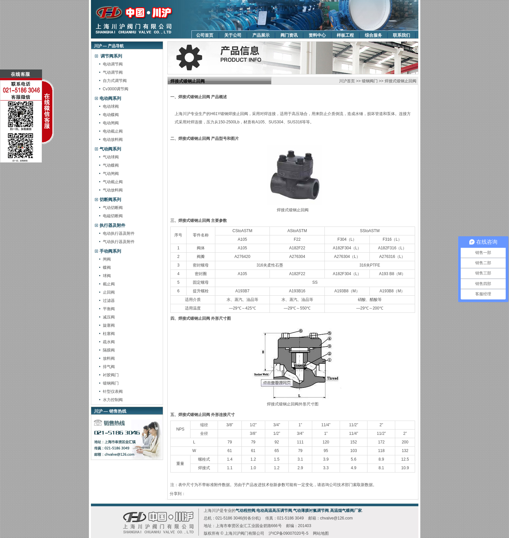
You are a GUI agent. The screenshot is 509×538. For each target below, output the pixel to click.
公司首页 (204, 35)
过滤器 (109, 300)
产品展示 (261, 35)
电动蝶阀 (111, 114)
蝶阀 (107, 267)
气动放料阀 (113, 190)
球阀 (107, 275)
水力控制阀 (113, 399)
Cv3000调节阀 (115, 89)
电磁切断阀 (113, 216)
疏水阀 (109, 342)
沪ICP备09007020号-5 (288, 533)
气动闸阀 (111, 173)
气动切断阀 (113, 207)
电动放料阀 (113, 139)
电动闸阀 (111, 123)
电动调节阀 (113, 64)
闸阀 (107, 259)
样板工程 (345, 35)
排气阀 (109, 366)
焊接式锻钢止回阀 (400, 81)
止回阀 (109, 292)
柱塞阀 (109, 333)
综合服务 (373, 35)
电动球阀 (111, 106)
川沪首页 (347, 81)
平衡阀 (109, 309)
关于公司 (232, 35)
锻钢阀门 (111, 383)
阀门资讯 (289, 35)
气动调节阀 (113, 72)
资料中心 (317, 35)
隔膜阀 (109, 350)
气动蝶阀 (111, 165)
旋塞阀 (109, 325)
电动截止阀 (113, 131)
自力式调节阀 (115, 80)
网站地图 (321, 533)
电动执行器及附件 (119, 233)
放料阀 (109, 358)
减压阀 (109, 317)
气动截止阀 (113, 182)
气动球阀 (111, 157)
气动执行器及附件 (119, 241)
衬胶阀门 (111, 375)
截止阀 (109, 284)
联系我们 (401, 35)
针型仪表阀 (113, 391)
